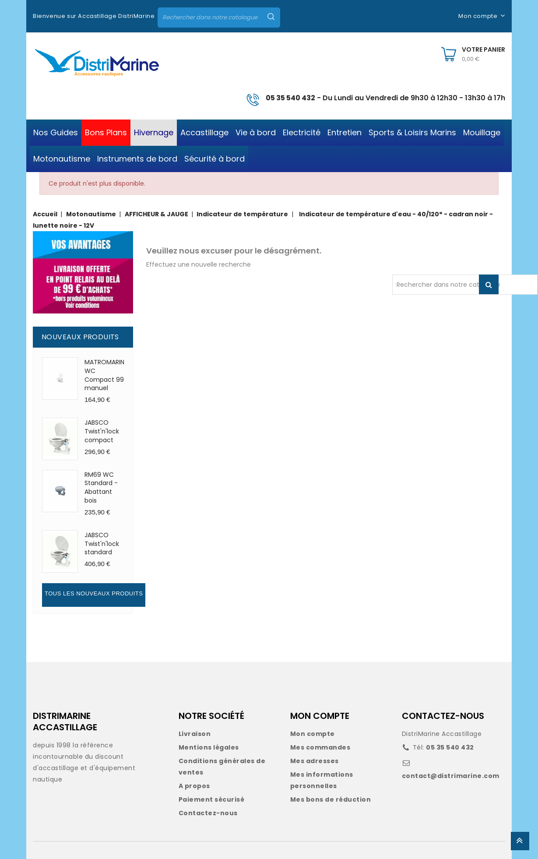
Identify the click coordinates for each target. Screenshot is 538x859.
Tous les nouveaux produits (94, 593)
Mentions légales (209, 747)
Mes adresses (314, 761)
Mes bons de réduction (330, 799)
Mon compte (312, 733)
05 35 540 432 (290, 98)
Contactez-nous (208, 813)
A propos (194, 786)
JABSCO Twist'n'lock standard (101, 544)
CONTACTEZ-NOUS (443, 716)
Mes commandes (320, 747)
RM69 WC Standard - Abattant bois (101, 487)
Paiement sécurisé (212, 799)
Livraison (195, 733)
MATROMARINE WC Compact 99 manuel (105, 375)
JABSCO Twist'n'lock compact (101, 431)
